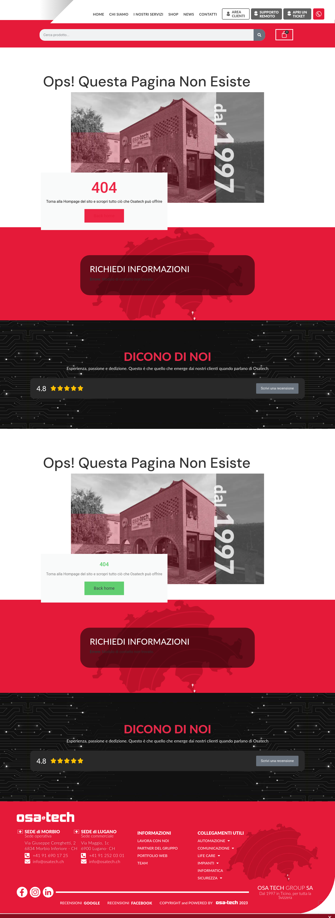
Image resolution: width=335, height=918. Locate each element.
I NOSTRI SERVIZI (148, 14)
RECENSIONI (71, 903)
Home (98, 14)
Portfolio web (152, 855)
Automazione (214, 840)
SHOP (173, 14)
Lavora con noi (153, 840)
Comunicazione (216, 848)
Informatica (210, 870)
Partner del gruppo (157, 848)
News (189, 14)
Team (142, 863)
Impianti (208, 863)
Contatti (208, 14)
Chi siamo (119, 14)
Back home (104, 215)
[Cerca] (259, 35)
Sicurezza (210, 878)
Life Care (209, 855)
